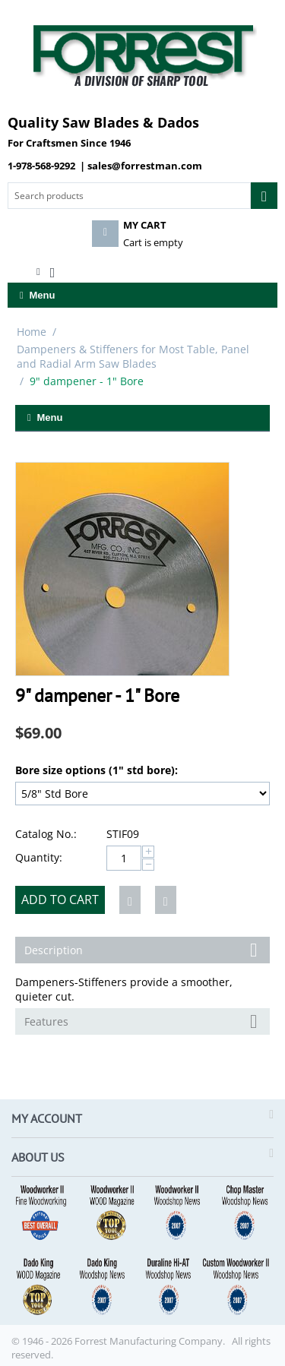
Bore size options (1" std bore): (96, 770)
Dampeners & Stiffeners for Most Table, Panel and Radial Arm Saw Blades (133, 356)
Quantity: (38, 857)
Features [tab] (143, 1020)
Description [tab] (143, 949)
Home (31, 331)
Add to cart (60, 899)
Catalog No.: (46, 834)
